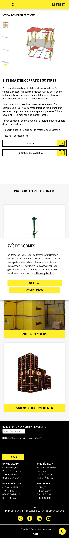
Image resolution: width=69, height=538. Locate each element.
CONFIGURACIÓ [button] (34, 290)
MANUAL (31, 143)
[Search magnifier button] (13, 4)
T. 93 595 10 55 (9, 491)
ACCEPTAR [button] (34, 283)
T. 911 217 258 (44, 494)
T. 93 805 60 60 (10, 474)
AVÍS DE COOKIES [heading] (21, 245)
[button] (6, 64)
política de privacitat (33, 438)
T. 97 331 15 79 (44, 474)
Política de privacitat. (44, 273)
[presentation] (27, 447)
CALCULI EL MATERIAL (31, 153)
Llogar (35, 534)
